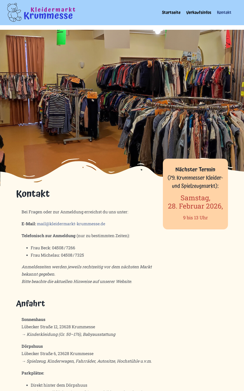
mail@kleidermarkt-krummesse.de (71, 223)
